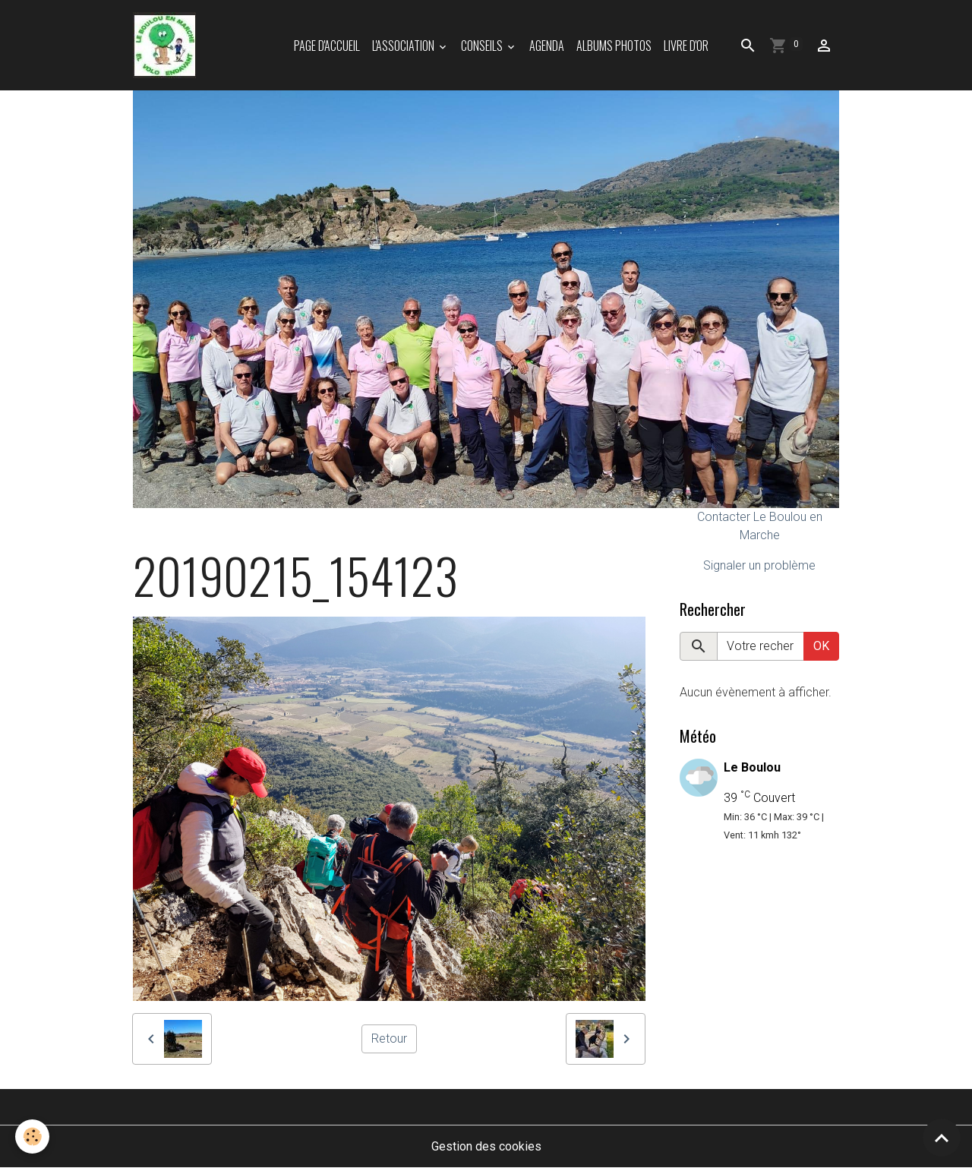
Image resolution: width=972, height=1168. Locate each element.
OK (821, 646)
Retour (389, 1038)
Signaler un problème (759, 565)
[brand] (167, 45)
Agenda (546, 45)
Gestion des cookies (486, 1146)
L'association (404, 45)
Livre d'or (686, 45)
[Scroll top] (942, 1138)
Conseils (483, 45)
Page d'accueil (327, 45)
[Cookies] (32, 1136)
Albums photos (614, 45)
